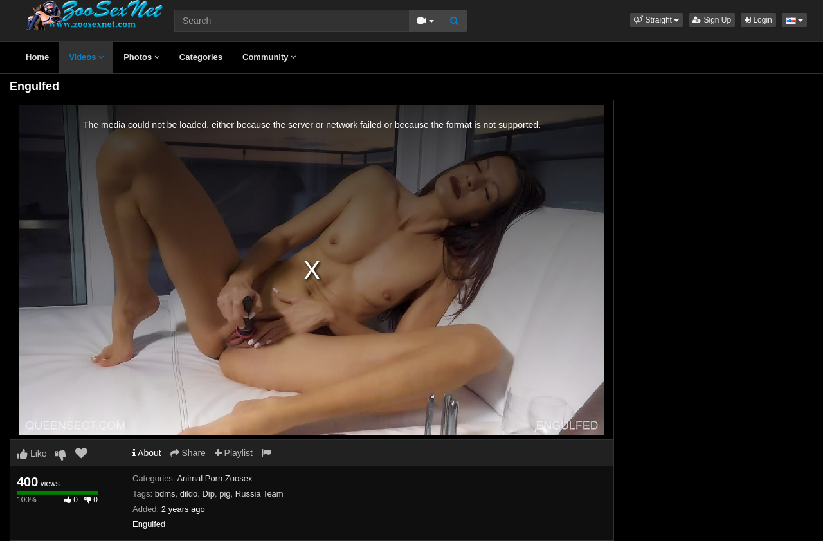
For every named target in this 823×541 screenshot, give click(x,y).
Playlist (234, 453)
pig (224, 494)
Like (32, 453)
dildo (188, 494)
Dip (208, 494)
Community (269, 57)
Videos (86, 57)
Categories (200, 57)
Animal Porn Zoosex (214, 478)
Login (758, 19)
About (146, 453)
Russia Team (259, 494)
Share (188, 453)
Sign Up (711, 19)
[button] (656, 20)
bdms (165, 494)
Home (37, 57)
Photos (141, 57)
